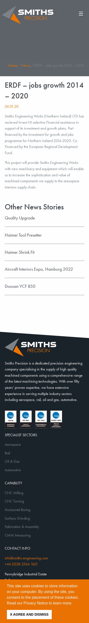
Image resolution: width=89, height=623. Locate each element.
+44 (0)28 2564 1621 (21, 564)
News (25, 65)
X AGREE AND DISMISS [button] (29, 614)
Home (12, 65)
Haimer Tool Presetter (23, 235)
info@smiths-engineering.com (26, 558)
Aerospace (13, 444)
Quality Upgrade (20, 218)
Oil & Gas (12, 461)
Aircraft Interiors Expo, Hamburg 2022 (39, 269)
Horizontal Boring (17, 509)
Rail (7, 453)
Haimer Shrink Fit (19, 252)
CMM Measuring (18, 535)
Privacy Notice (35, 603)
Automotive (13, 469)
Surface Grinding (17, 518)
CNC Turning (14, 501)
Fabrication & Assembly (22, 526)
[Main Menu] (81, 13)
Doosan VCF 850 (20, 286)
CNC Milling (14, 492)
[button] (74, 603)
